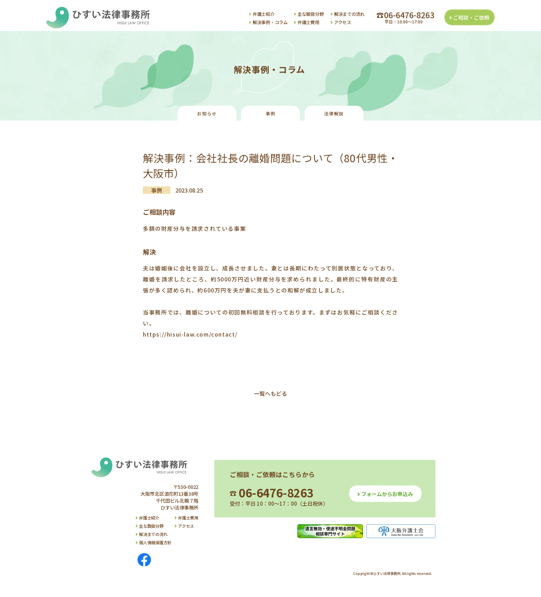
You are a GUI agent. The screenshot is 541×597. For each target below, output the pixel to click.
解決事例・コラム (270, 22)
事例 (271, 113)
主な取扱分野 (310, 14)
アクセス (342, 22)
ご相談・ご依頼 (471, 17)
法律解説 (334, 113)
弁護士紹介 (264, 14)
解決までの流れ (349, 14)
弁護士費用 (308, 22)
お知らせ (207, 113)
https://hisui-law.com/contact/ (190, 334)
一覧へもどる (270, 393)
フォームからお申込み (387, 493)
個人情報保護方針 (155, 542)
